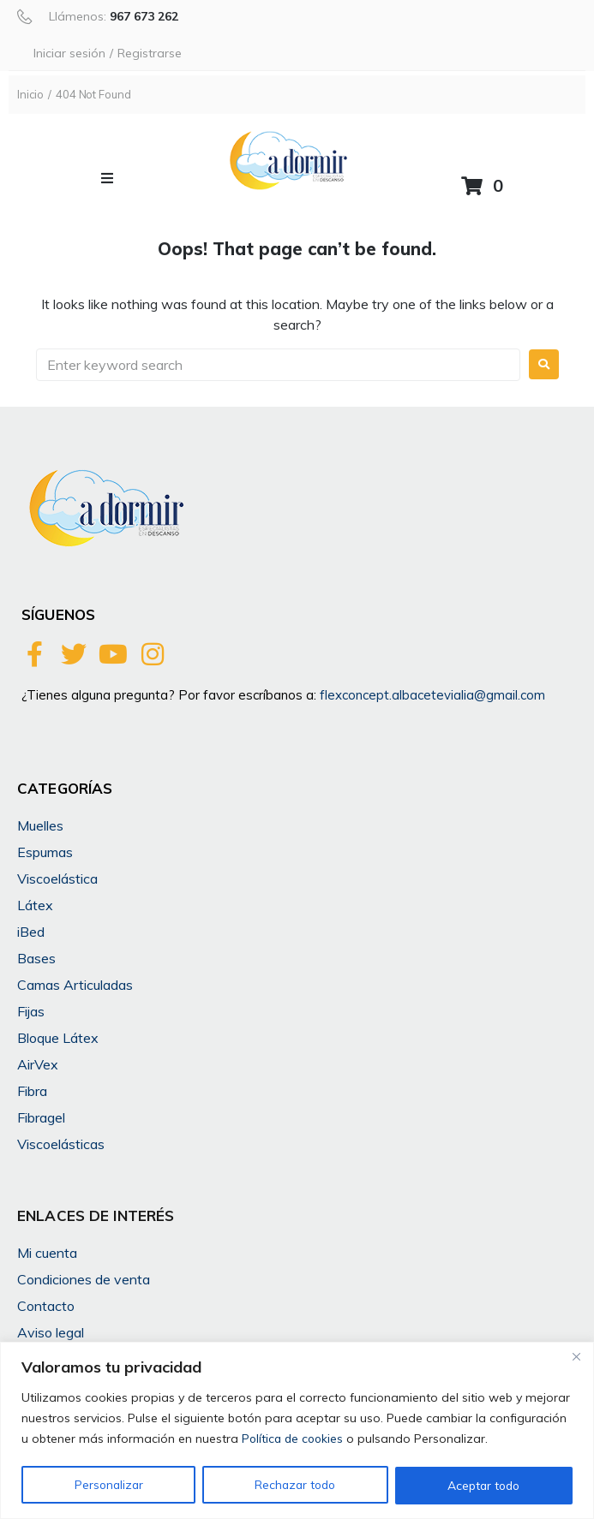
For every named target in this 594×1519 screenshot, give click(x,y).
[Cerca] (576, 1356)
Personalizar (107, 1485)
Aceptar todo (484, 1485)
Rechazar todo (294, 1485)
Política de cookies (294, 1439)
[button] (107, 178)
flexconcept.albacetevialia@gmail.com (432, 695)
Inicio (30, 94)
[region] (297, 1430)
